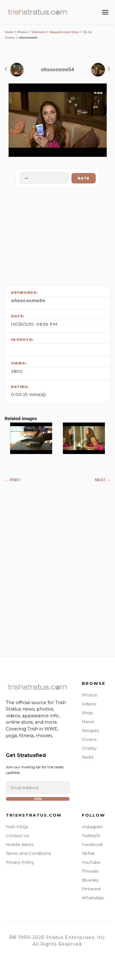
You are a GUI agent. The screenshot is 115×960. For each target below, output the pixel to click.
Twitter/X (91, 835)
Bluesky (90, 879)
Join (38, 799)
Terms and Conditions (28, 853)
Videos (89, 703)
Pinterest (91, 888)
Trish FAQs (17, 826)
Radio (88, 757)
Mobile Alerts (19, 844)
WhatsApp (93, 897)
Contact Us (17, 835)
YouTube (91, 862)
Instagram (92, 826)
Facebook (92, 844)
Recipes (90, 730)
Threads (90, 871)
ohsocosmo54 (28, 300)
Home (9, 32)
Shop (87, 712)
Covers (89, 739)
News (88, 721)
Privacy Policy (20, 862)
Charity (89, 748)
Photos (22, 32)
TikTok (88, 853)
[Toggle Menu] (105, 12)
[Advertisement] (58, 235)
